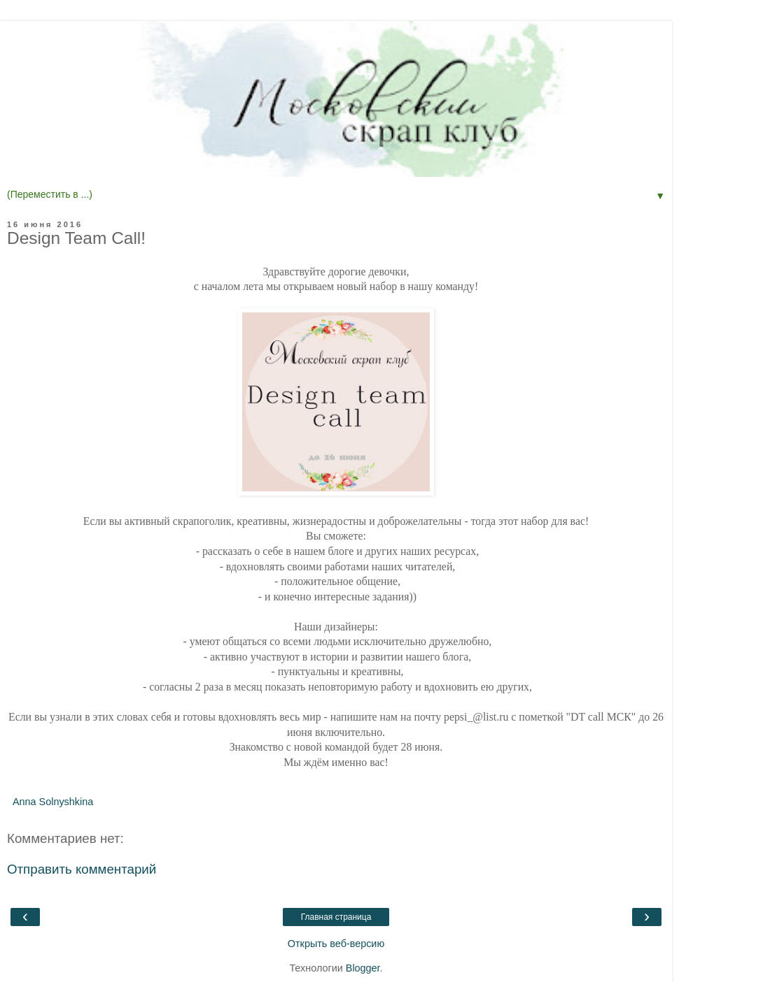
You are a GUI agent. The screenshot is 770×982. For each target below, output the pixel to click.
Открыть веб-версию (336, 943)
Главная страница (336, 917)
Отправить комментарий (81, 869)
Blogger (363, 968)
